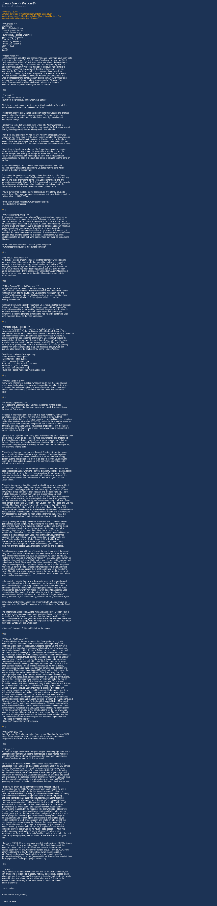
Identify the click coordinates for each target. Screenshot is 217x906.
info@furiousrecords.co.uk (13, 738)
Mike (17, 895)
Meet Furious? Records (12, 37)
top (4, 90)
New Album (7, 26)
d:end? (5, 50)
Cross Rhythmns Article (12, 30)
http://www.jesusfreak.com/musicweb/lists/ (20, 854)
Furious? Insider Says (11, 33)
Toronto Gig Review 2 (11, 44)
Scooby (23, 895)
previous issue (9, 901)
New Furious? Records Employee (17, 35)
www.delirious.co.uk (58, 194)
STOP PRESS (8, 46)
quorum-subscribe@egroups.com (16, 856)
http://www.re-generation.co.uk (36, 789)
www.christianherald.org (37, 202)
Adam (4, 895)
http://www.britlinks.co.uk (45, 768)
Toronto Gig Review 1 (11, 41)
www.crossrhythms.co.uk (14, 247)
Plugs (4, 48)
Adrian (11, 895)
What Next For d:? (10, 39)
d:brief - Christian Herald (12, 28)
